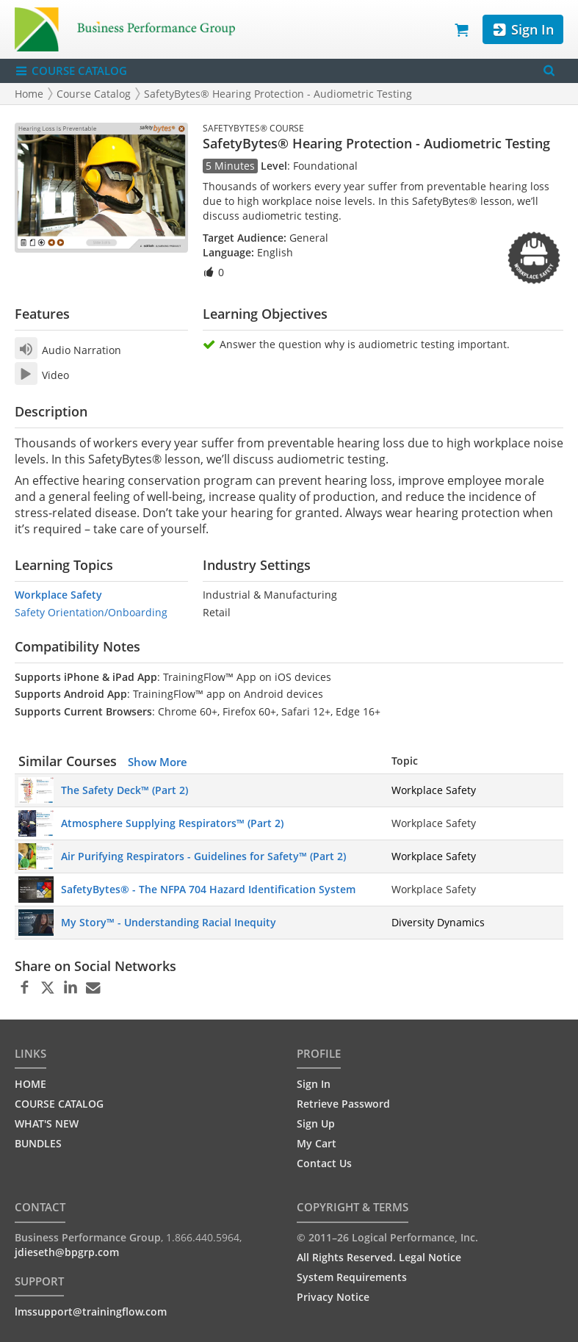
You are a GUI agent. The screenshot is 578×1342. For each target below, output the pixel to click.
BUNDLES (38, 1143)
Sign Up (316, 1123)
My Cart (316, 1143)
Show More (157, 761)
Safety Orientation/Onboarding (91, 612)
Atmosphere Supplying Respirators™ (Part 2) (172, 823)
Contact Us (324, 1163)
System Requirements (352, 1277)
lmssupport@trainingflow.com (91, 1311)
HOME (30, 1084)
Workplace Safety (58, 595)
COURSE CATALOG (59, 1104)
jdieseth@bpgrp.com (67, 1252)
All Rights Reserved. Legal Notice (379, 1257)
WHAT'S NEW (47, 1123)
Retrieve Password (343, 1104)
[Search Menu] (549, 71)
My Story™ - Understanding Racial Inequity (168, 922)
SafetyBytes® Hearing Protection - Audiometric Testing (278, 94)
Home (29, 94)
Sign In (522, 30)
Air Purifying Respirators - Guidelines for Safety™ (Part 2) (203, 856)
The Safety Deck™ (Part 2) (124, 790)
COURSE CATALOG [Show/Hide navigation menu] (71, 71)
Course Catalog (94, 94)
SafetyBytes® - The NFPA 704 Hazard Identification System (208, 889)
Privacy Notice (333, 1297)
